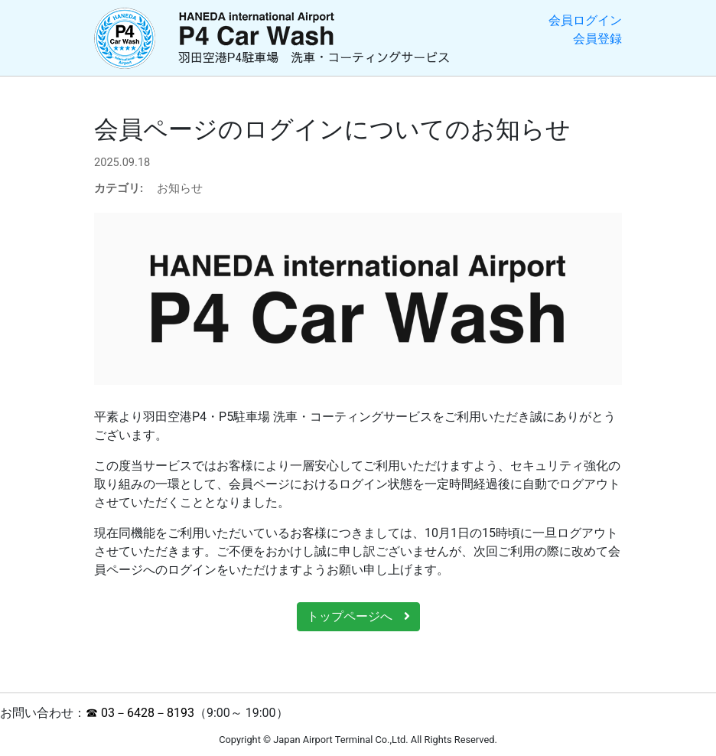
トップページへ (358, 616)
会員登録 (597, 38)
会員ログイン (585, 20)
